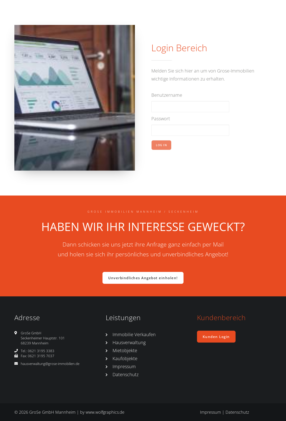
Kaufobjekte (125, 358)
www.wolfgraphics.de (105, 412)
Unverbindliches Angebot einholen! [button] (143, 278)
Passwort (160, 118)
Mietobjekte (125, 350)
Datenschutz (126, 374)
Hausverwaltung (129, 342)
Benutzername (166, 95)
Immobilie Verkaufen (134, 334)
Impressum (124, 366)
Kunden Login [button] (216, 336)
